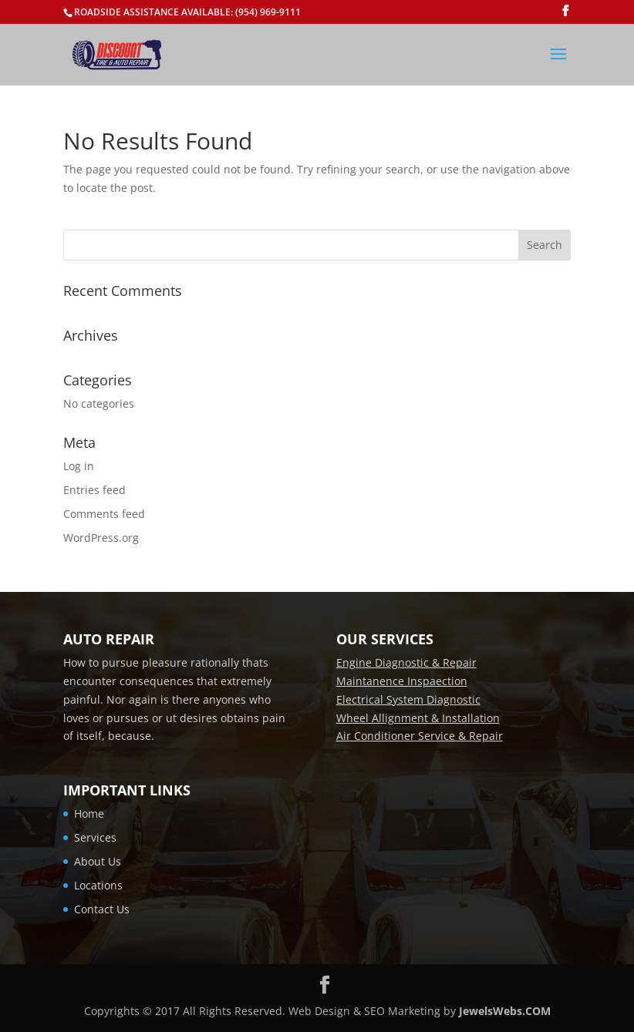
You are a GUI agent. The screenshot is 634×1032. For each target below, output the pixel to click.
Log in (78, 466)
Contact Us (102, 909)
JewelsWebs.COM (505, 1010)
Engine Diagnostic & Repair (406, 662)
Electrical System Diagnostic (408, 699)
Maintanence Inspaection (401, 681)
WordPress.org (101, 537)
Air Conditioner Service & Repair (419, 735)
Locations (98, 885)
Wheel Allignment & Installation (418, 718)
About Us (97, 861)
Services (95, 837)
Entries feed (94, 489)
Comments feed (104, 513)
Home (89, 813)
